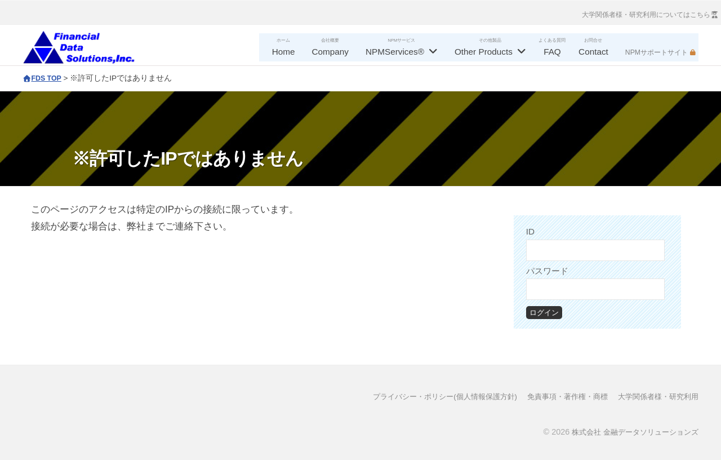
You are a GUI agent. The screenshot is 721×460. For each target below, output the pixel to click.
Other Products (484, 51)
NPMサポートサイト (656, 52)
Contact (593, 51)
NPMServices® (395, 51)
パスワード (547, 271)
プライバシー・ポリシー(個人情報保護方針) (427, 396)
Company (330, 51)
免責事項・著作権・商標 (558, 396)
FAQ (552, 51)
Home (283, 51)
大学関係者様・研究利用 (655, 396)
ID (530, 231)
